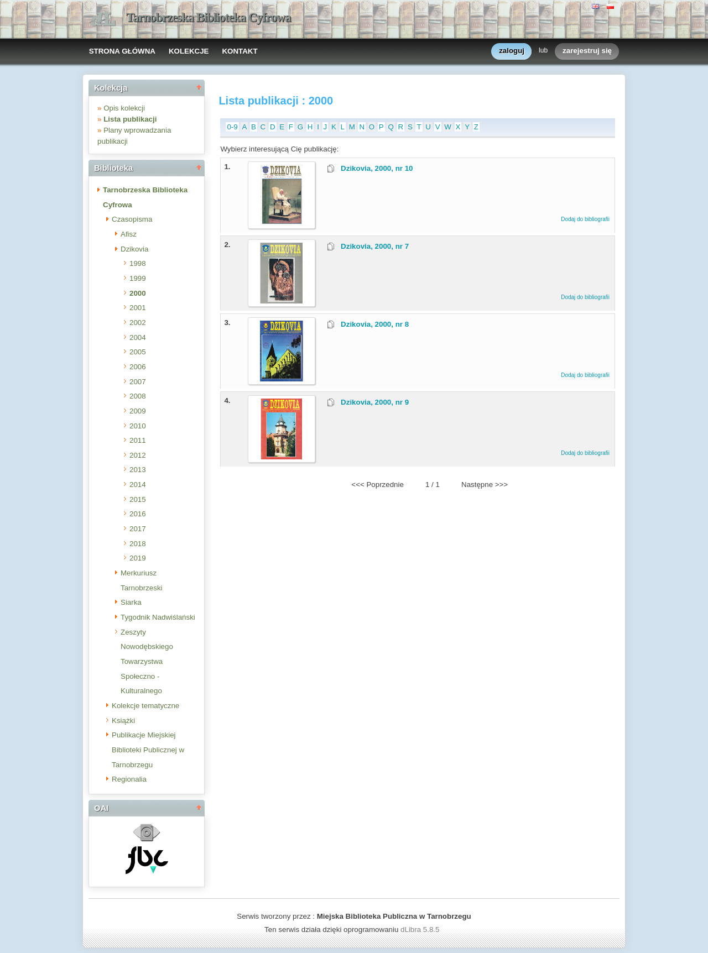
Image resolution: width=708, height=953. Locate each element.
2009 (137, 411)
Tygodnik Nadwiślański (158, 617)
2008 (137, 396)
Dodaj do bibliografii (585, 219)
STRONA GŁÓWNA (122, 51)
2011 (137, 440)
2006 (137, 367)
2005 (137, 352)
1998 (137, 263)
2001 (137, 307)
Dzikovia (134, 249)
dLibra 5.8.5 (420, 929)
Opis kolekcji (124, 108)
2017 (137, 529)
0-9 (232, 127)
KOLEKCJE (189, 51)
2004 (137, 337)
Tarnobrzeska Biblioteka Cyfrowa (208, 17)
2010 (137, 426)
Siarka (131, 602)
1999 (137, 278)
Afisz (129, 234)
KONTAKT (239, 51)
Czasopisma (132, 219)
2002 (137, 322)
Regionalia (129, 779)
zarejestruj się (587, 51)
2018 (137, 544)
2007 (137, 382)
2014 (137, 484)
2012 (137, 455)
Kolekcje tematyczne (145, 705)
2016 (137, 514)
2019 (137, 558)
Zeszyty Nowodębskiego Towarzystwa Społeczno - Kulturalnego (147, 661)
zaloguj (511, 51)
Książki (123, 720)
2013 (137, 469)
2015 (137, 499)
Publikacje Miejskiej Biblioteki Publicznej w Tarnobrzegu (148, 749)
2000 (137, 293)
